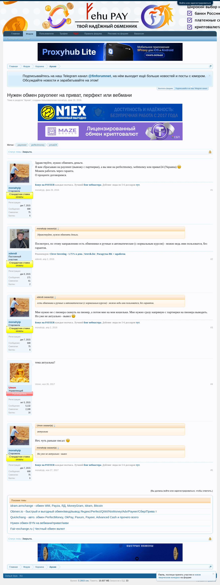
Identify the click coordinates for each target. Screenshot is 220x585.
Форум (29, 34)
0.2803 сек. (83, 580)
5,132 (27, 406)
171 (28, 277)
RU (21, 576)
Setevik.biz (89, 254)
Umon (38, 384)
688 (28, 209)
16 (29, 413)
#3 (211, 327)
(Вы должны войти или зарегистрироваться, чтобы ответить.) (182, 491)
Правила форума (93, 33)
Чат (75, 33)
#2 (211, 259)
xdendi (13, 253)
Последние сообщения (18, 39)
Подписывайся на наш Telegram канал (191, 88)
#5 (211, 470)
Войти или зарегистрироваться (195, 3)
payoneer (21, 145)
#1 (211, 190)
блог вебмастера (92, 184)
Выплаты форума (165, 88)
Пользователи (46, 33)
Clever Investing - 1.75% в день (66, 254)
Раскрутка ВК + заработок (111, 254)
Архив (27, 100)
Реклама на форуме (118, 33)
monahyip (62, 100)
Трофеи (64, 33)
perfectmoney (37, 145)
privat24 (52, 145)
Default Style (11, 576)
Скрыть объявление (209, 75)
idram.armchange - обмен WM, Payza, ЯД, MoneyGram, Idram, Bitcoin (56, 505)
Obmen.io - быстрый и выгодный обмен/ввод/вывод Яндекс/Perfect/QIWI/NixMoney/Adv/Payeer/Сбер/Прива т (83, 511)
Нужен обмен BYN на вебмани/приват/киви (39, 523)
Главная (15, 33)
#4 (211, 384)
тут (138, 184)
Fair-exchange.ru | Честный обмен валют (37, 528)
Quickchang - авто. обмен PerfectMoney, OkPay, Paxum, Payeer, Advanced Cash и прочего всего (74, 517)
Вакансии (139, 33)
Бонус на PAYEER (45, 184)
